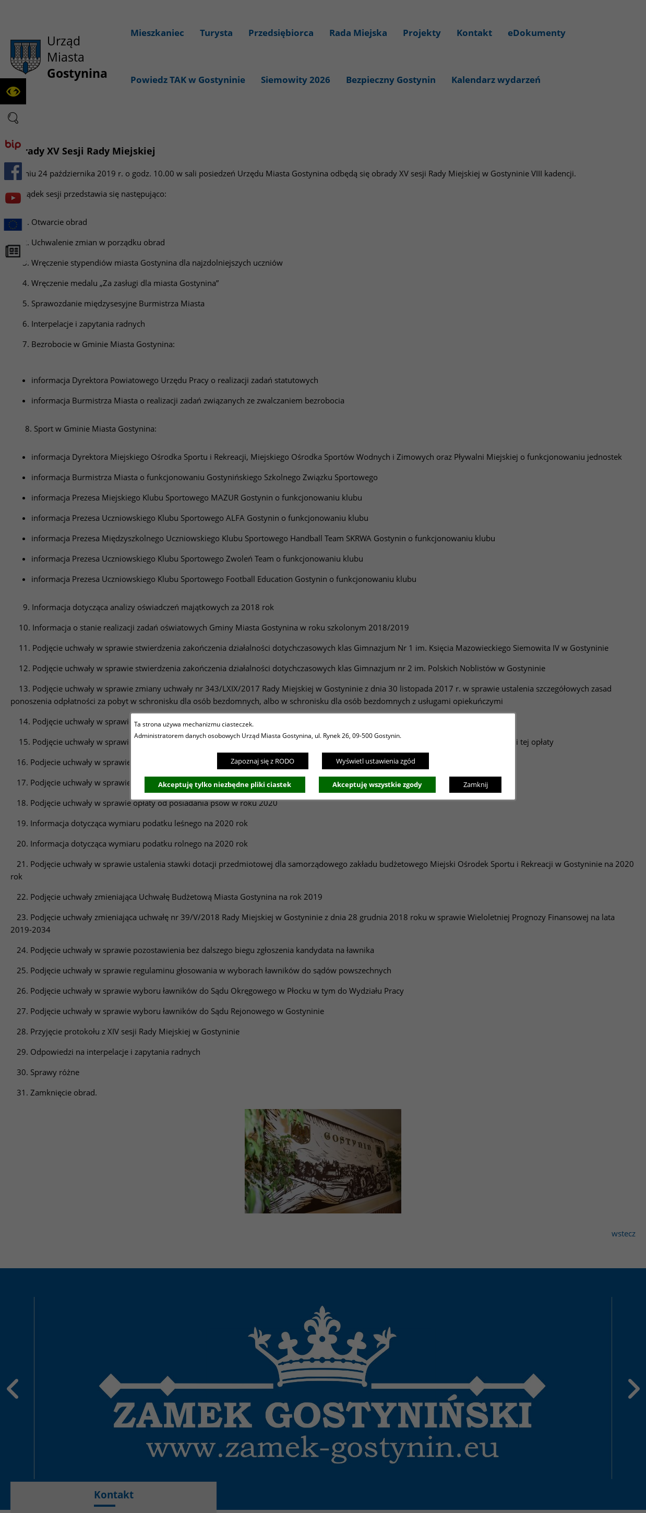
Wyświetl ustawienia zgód (375, 761)
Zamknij (475, 784)
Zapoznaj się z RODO (262, 761)
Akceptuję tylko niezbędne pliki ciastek (224, 784)
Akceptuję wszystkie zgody (377, 784)
